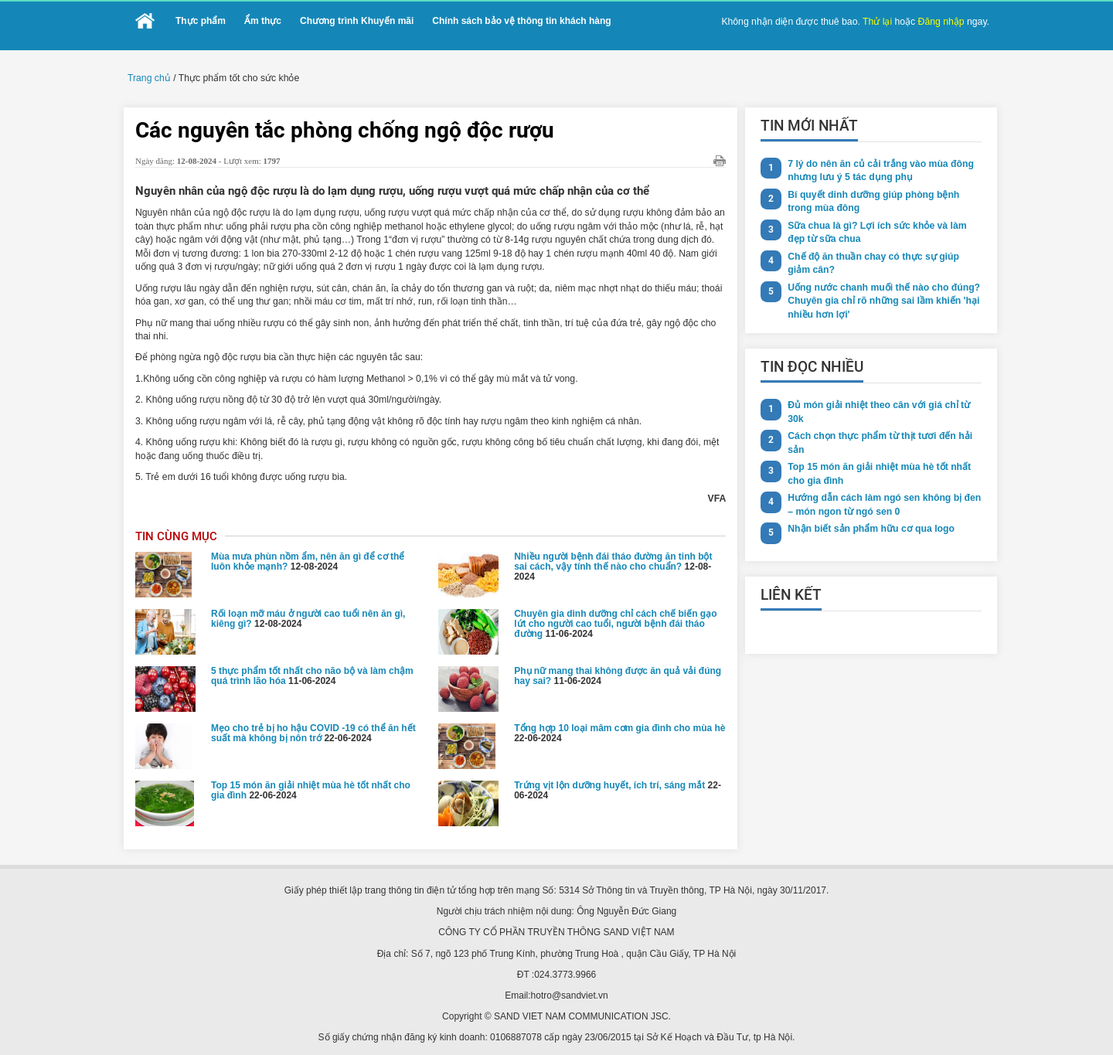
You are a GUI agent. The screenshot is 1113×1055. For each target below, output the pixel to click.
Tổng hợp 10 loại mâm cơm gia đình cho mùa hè (619, 723)
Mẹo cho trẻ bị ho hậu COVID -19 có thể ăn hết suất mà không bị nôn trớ (313, 728)
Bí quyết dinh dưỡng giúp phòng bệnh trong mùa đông (872, 201)
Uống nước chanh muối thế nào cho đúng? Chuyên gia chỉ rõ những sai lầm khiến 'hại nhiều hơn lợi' (882, 299)
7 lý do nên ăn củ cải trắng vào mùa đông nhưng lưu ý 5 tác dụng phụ (879, 170)
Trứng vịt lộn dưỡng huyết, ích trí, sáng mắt (609, 780)
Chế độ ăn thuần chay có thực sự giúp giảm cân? (884, 262)
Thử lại (878, 21)
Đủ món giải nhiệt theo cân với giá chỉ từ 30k (876, 411)
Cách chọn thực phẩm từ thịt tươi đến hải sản (878, 442)
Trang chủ (148, 78)
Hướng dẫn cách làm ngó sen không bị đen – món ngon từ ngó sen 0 (882, 504)
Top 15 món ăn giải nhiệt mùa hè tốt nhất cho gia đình (310, 785)
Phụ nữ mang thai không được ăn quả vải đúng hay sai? (617, 671)
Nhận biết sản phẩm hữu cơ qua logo (869, 527)
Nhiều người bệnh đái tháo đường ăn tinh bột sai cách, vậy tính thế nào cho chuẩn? (613, 556)
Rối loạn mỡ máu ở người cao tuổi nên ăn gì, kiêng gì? (308, 614)
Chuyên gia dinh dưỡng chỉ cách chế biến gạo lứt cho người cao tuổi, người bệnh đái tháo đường (615, 619)
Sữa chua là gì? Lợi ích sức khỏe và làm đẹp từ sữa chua (875, 231)
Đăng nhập (942, 21)
